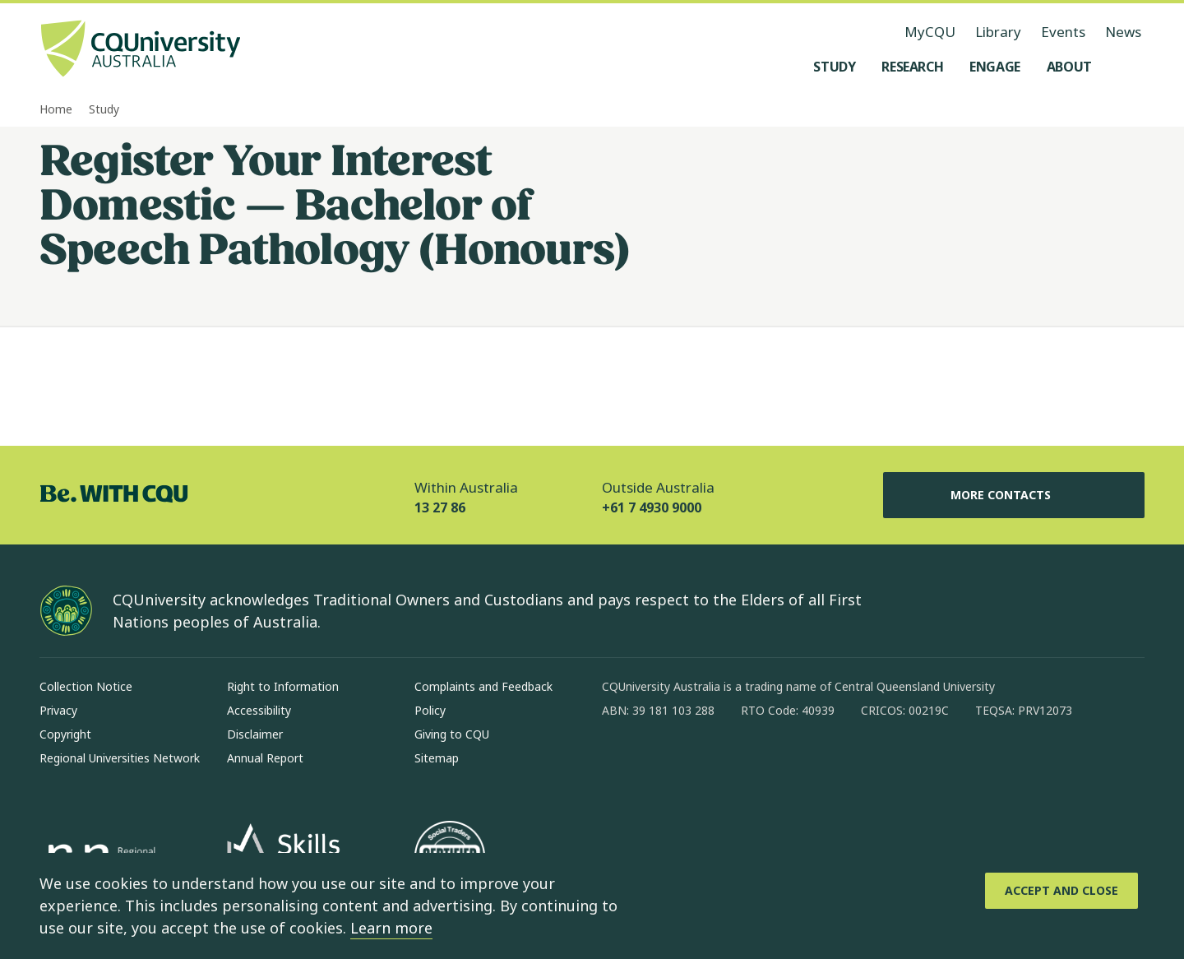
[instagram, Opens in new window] (663, 763)
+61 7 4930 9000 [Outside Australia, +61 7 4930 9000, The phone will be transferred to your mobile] (651, 507)
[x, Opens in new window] (748, 763)
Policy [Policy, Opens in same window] (430, 710)
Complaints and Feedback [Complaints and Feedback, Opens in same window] (483, 686)
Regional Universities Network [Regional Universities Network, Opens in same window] (119, 758)
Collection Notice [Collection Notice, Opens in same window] (85, 686)
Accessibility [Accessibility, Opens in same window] (259, 710)
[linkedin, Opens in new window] (705, 763)
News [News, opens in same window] (1123, 31)
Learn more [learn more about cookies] (391, 928)
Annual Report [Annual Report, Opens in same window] (265, 758)
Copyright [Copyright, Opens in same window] (65, 734)
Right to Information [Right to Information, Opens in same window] (283, 686)
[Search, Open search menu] (1128, 66)
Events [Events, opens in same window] (1063, 31)
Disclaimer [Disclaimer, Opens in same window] (255, 734)
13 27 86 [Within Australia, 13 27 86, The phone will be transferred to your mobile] (439, 507)
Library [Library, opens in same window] (998, 31)
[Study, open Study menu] (834, 66)
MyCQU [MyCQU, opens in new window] (929, 31)
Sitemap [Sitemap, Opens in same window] (436, 758)
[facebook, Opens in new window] (620, 763)
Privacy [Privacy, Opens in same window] (58, 710)
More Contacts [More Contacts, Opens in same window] (1013, 495)
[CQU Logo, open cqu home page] (140, 50)
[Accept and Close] (1061, 891)
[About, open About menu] (1069, 66)
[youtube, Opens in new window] (791, 763)
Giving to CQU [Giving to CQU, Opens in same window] (451, 734)
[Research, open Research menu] (912, 66)
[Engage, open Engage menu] (995, 66)
